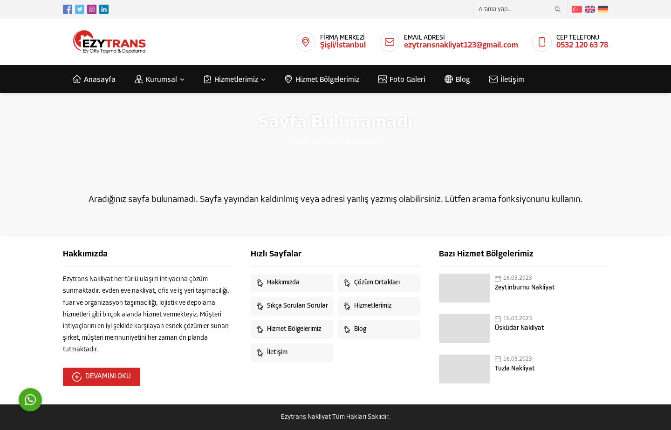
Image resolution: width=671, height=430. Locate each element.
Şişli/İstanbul (343, 45)
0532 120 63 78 (582, 45)
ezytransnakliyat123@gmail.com (461, 45)
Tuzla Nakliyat (515, 368)
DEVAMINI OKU (101, 377)
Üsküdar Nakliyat (519, 328)
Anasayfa (306, 142)
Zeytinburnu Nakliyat (525, 287)
